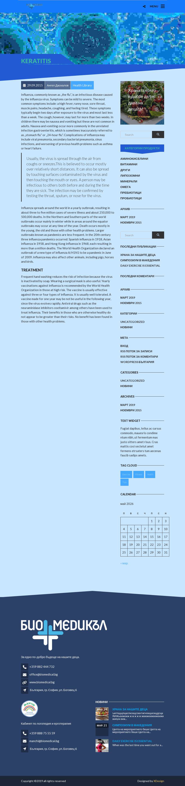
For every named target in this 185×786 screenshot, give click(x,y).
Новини (126, 327)
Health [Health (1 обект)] (150, 474)
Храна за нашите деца (138, 255)
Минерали (128, 181)
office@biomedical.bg (43, 674)
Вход (124, 346)
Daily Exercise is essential (140, 265)
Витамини (129, 164)
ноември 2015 (131, 222)
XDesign (159, 781)
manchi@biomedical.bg (44, 741)
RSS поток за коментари (139, 356)
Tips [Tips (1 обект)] (124, 482)
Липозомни (130, 175)
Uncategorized (132, 321)
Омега (125, 187)
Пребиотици (130, 192)
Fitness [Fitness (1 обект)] (138, 474)
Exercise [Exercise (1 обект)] (126, 474)
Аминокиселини (134, 158)
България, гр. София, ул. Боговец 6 (53, 690)
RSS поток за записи (136, 351)
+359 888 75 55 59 (42, 733)
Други (125, 170)
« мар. (124, 563)
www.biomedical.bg (42, 682)
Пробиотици (131, 198)
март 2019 (127, 217)
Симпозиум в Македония (140, 260)
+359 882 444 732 (41, 666)
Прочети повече (139, 116)
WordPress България (137, 362)
